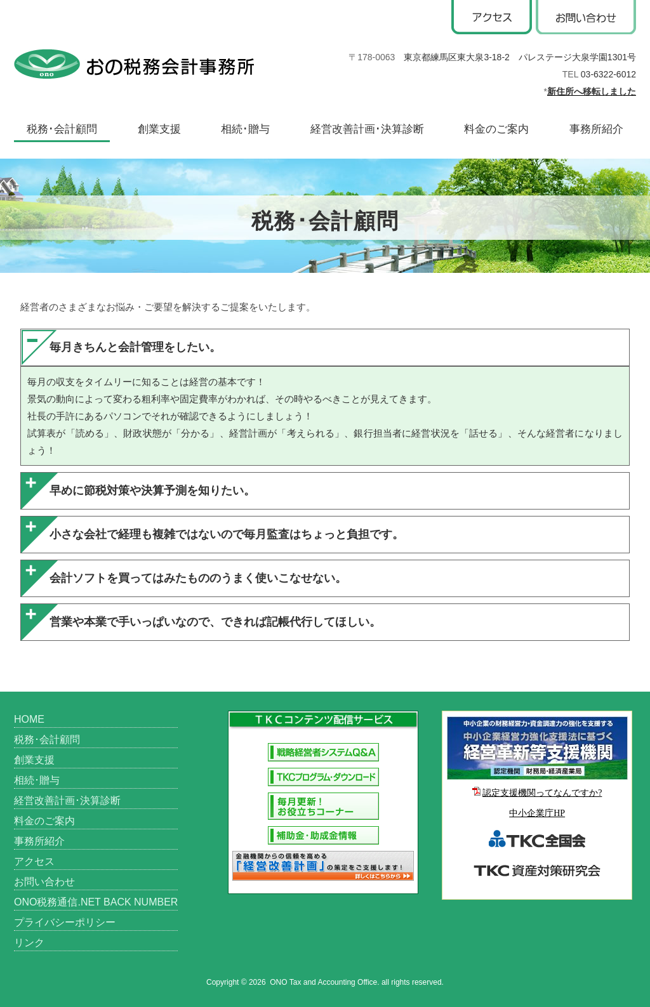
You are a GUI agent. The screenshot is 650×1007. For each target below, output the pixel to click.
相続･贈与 (245, 129)
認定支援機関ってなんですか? (542, 793)
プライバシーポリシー (65, 922)
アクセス (34, 861)
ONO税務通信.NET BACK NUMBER (96, 902)
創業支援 (159, 129)
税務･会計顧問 (62, 129)
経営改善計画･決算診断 (367, 129)
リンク (29, 942)
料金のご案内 (496, 129)
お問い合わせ (44, 881)
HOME (29, 719)
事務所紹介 (596, 129)
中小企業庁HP (537, 813)
